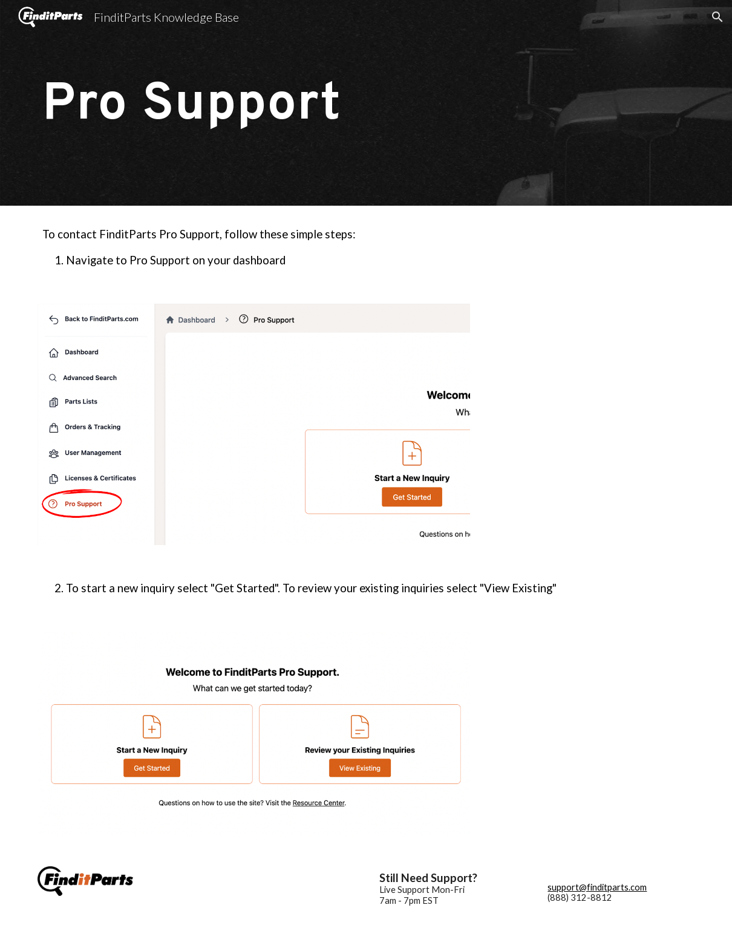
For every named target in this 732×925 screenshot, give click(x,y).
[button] (717, 16)
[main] (366, 102)
